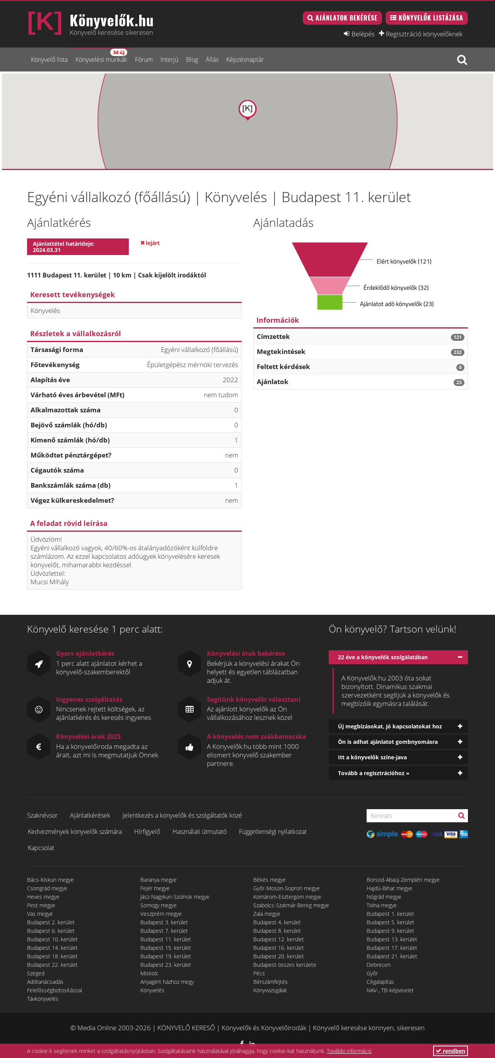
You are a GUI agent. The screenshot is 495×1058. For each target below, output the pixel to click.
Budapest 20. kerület (278, 956)
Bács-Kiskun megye (50, 879)
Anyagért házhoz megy (167, 981)
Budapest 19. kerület (165, 956)
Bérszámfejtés (270, 981)
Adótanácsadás (45, 981)
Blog (192, 59)
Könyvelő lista (49, 59)
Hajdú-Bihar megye (389, 888)
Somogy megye (158, 905)
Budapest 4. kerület (277, 922)
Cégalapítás (380, 981)
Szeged (35, 973)
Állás (212, 59)
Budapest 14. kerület (52, 947)
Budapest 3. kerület (164, 922)
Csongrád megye (47, 888)
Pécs (259, 973)
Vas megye (40, 913)
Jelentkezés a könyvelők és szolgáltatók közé (182, 815)
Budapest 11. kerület (165, 939)
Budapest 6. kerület (51, 930)
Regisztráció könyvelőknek (424, 33)
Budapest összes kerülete (284, 964)
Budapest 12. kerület (278, 939)
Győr (372, 973)
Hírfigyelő (147, 831)
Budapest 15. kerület (165, 947)
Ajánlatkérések (90, 815)
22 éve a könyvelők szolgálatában (383, 657)
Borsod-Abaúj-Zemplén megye (403, 879)
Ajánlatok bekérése (346, 17)
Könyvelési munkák (101, 56)
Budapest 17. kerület (392, 947)
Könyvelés (152, 990)
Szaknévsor (42, 815)
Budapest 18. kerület (52, 956)
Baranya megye (158, 879)
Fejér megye (155, 888)
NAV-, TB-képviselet (390, 990)
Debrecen (379, 964)
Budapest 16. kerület (278, 947)
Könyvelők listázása (431, 17)
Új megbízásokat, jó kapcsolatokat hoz (390, 726)
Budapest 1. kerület (390, 913)
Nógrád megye (384, 896)
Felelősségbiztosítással (54, 990)
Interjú (169, 59)
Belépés (363, 33)
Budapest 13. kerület (392, 939)
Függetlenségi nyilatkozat (273, 831)
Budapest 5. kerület (390, 922)
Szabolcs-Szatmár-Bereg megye (291, 905)
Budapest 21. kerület (392, 956)
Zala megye (266, 913)
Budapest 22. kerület (52, 964)
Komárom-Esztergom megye (287, 896)
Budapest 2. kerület (51, 922)
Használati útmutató (199, 831)
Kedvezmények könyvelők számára (75, 831)
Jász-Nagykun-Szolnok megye (175, 896)
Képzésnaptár (245, 59)
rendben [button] (450, 1051)
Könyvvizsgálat (270, 990)
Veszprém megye (161, 913)
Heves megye (43, 896)
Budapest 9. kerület (390, 930)
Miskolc (149, 973)
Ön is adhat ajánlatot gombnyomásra (388, 741)
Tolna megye (382, 905)
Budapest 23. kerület (165, 964)
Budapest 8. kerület (277, 930)
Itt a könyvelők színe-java (372, 757)
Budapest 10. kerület (52, 939)
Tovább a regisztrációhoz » (374, 773)
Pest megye (41, 905)
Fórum (144, 59)
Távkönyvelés (42, 998)
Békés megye (269, 879)
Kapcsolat (41, 848)
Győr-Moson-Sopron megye (286, 888)
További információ (349, 1051)
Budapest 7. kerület (164, 930)
